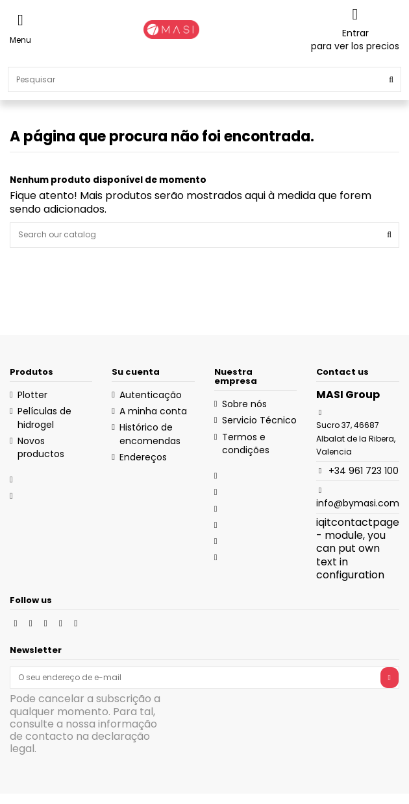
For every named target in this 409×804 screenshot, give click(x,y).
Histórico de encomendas (149, 434)
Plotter (32, 394)
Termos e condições (245, 443)
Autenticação (150, 394)
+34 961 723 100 (363, 470)
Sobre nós (244, 403)
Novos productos (41, 447)
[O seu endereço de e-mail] (195, 677)
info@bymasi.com (357, 503)
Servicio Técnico (259, 420)
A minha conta (153, 411)
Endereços (143, 457)
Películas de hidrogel (44, 418)
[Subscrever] (389, 677)
